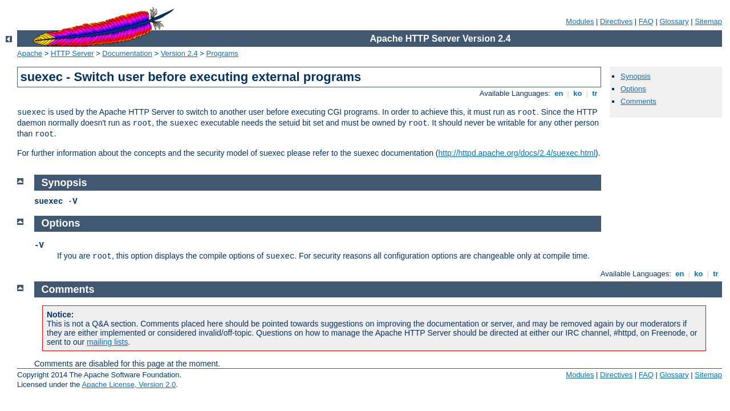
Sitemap (708, 21)
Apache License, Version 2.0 (129, 384)
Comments (638, 101)
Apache (29, 53)
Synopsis (635, 76)
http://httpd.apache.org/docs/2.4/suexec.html (517, 153)
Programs (222, 53)
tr (595, 93)
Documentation (127, 53)
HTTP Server (72, 53)
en (559, 93)
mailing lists (107, 341)
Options (633, 88)
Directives (616, 21)
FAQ (646, 21)
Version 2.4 (179, 53)
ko (577, 93)
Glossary (673, 21)
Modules (580, 21)
